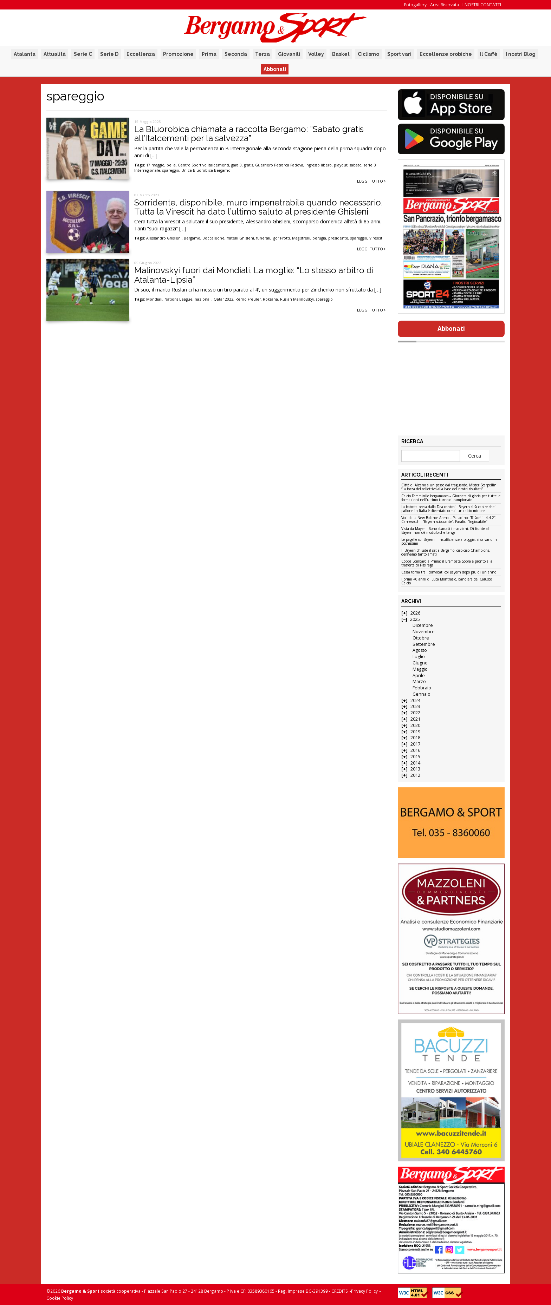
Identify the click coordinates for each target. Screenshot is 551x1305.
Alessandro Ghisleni (164, 238)
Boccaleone (213, 238)
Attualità (55, 54)
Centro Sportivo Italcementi (203, 165)
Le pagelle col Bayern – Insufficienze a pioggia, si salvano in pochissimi (449, 542)
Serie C (83, 54)
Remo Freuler (248, 299)
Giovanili (289, 54)
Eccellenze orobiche (446, 54)
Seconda (236, 54)
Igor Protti (281, 238)
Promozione (178, 54)
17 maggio (155, 165)
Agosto (420, 650)
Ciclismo (368, 54)
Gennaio (421, 694)
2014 (415, 763)
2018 (415, 738)
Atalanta (24, 54)
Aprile (419, 675)
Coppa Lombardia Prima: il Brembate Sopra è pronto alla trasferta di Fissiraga (446, 563)
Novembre (424, 632)
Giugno (420, 663)
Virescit (375, 238)
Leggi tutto (371, 181)
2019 (415, 732)
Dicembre (423, 625)
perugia (319, 238)
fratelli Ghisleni (240, 238)
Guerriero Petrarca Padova (279, 165)
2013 (415, 769)
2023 (415, 706)
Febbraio (422, 688)
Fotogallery (415, 5)
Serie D (109, 54)
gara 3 (236, 165)
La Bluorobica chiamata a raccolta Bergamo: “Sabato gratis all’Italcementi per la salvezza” (249, 133)
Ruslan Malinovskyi (297, 299)
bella (171, 165)
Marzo (419, 681)
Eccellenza (141, 54)
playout (341, 165)
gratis (248, 165)
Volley (316, 54)
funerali (263, 238)
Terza (262, 54)
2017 (415, 744)
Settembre (424, 644)
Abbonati (275, 69)
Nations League (178, 299)
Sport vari (399, 54)
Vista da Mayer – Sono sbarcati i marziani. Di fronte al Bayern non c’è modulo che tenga (445, 531)
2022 (415, 713)
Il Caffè (489, 54)
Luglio (419, 657)
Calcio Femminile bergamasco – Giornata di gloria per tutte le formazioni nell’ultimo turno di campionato (450, 498)
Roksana (270, 299)
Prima (209, 54)
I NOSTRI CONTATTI (481, 5)
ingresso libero (318, 165)
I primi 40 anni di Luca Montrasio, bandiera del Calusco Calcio (446, 581)
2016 (415, 750)
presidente (338, 238)
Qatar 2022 (223, 299)
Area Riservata (444, 5)
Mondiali (154, 299)
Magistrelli (301, 238)
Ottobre (421, 638)
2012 (415, 775)
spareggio (170, 170)
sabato (356, 165)
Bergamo (192, 238)
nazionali (203, 299)
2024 (415, 700)
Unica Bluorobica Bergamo (206, 170)
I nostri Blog (521, 54)
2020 (415, 725)
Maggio (420, 669)
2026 (415, 613)
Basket (341, 54)
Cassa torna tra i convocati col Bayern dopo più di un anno (448, 572)
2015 (415, 757)
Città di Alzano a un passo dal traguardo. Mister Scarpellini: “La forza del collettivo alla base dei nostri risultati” (450, 487)
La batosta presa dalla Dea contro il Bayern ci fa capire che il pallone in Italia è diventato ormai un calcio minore (449, 509)
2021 (415, 719)
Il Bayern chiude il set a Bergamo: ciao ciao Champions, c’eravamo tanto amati (445, 553)
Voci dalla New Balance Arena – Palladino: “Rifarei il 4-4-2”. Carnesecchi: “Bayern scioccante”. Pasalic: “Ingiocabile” (448, 520)
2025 (415, 619)
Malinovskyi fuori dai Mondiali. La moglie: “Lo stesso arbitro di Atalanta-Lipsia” (254, 274)
